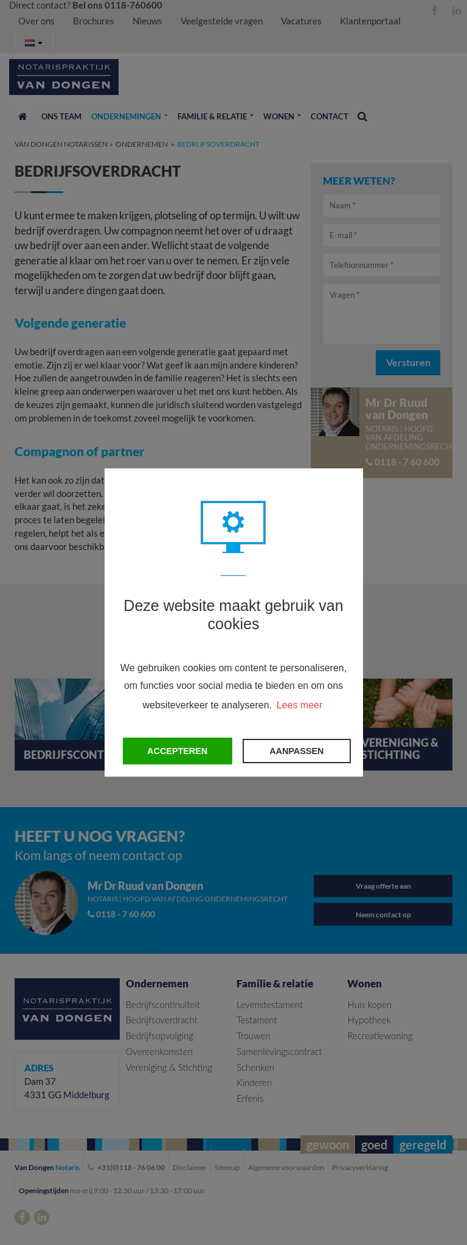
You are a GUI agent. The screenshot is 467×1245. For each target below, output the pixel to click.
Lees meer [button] (300, 705)
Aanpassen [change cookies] (296, 751)
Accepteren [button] (177, 751)
